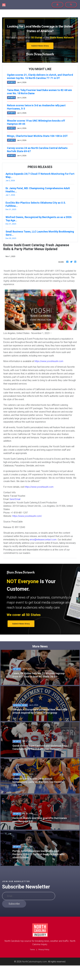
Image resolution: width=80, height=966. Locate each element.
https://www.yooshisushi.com (49, 361)
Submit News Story (40, 46)
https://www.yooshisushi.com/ (27, 516)
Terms (32, 949)
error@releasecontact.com (43, 539)
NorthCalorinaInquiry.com (34, 961)
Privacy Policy (43, 949)
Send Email (15, 499)
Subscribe (14, 903)
